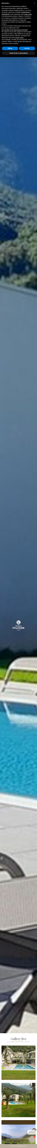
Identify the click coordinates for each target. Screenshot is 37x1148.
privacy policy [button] (19, 37)
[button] (34, 3)
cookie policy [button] (28, 14)
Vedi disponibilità (18, 1146)
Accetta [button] (27, 48)
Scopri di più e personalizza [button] (18, 53)
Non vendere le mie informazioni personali (14, 30)
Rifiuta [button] (10, 48)
